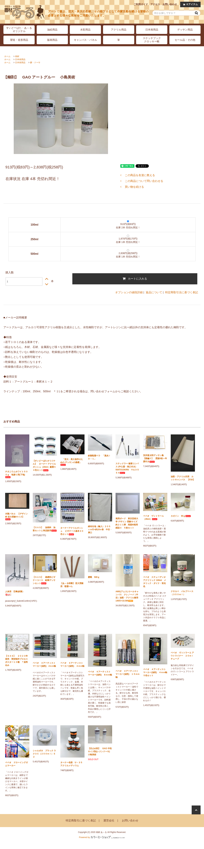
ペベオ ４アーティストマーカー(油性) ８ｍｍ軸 (100, 673)
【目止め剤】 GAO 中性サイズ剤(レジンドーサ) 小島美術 (100, 751)
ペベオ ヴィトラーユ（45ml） (153, 517)
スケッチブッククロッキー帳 (152, 40)
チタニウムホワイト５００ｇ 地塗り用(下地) (16, 474)
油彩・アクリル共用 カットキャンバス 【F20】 (183, 478)
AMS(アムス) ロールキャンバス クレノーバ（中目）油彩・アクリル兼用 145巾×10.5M (128, 596)
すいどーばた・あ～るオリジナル (19, 29)
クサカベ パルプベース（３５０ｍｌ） (182, 593)
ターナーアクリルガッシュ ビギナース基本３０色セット (71, 531)
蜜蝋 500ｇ (94, 577)
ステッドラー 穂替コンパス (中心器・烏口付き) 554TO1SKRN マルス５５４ (127, 468)
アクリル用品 (118, 29)
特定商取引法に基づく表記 (181, 292)
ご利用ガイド (141, 4)
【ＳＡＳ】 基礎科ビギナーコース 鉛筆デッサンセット (44, 580)
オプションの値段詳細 (129, 292)
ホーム (7, 56)
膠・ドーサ (35, 62)
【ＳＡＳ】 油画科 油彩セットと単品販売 (45, 529)
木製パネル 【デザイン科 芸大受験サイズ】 (16, 516)
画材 (17, 56)
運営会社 (108, 820)
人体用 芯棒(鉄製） (14, 593)
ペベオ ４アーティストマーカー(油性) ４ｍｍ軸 (72, 664)
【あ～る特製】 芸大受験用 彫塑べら (71, 585)
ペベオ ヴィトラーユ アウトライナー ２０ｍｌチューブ (182, 655)
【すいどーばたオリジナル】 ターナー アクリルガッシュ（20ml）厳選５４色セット (44, 465)
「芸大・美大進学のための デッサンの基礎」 (71, 462)
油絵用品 (52, 29)
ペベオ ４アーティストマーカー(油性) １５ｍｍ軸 (128, 674)
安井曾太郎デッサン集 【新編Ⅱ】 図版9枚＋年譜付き (155, 458)
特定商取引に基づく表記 (81, 820)
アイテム (189, 4)
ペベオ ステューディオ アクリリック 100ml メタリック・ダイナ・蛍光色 (154, 582)
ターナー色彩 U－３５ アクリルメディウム (72, 764)
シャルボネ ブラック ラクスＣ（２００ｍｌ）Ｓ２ (44, 753)
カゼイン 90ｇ (181, 516)
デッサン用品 (185, 29)
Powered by (102, 837)
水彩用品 (85, 29)
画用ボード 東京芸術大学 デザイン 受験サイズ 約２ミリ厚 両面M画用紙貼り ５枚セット (127, 523)
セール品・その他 (185, 39)
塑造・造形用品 (19, 39)
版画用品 (52, 39)
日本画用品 (151, 29)
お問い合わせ (170, 4)
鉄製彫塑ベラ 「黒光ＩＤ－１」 (99, 457)
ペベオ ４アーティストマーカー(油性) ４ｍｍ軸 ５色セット (155, 672)
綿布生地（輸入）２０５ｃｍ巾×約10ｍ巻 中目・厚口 (100, 529)
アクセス (155, 4)
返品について (154, 292)
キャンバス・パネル (85, 39)
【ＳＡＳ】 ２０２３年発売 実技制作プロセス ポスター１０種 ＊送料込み (17, 660)
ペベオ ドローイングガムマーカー (16, 764)
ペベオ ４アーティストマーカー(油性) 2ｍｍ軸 (44, 664)
